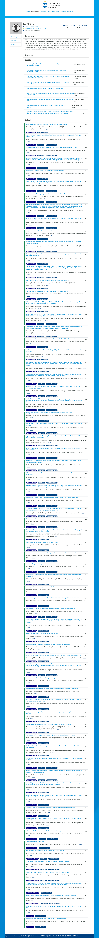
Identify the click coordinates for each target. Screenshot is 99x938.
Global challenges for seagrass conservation (39, 564)
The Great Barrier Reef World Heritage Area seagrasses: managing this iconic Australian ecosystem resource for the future (54, 700)
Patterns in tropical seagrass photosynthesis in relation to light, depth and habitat (50, 807)
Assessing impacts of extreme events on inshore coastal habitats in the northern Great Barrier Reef (48, 77)
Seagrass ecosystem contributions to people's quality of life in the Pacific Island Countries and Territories (54, 449)
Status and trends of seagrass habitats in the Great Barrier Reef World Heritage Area (51, 339)
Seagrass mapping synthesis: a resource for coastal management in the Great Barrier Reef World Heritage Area (54, 219)
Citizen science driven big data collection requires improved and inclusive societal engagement (54, 473)
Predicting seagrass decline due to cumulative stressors (42, 542)
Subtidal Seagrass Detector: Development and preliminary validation (46, 124)
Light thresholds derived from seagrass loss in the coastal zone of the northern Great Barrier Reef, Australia (54, 746)
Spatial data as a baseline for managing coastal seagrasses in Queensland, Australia (51, 895)
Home (28, 12)
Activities (70, 12)
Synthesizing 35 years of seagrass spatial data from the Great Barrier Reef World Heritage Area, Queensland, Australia (54, 461)
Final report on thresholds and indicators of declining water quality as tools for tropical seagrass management (54, 254)
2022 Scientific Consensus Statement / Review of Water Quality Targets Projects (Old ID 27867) (50, 93)
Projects (63, 12)
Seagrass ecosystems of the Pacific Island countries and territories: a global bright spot (52, 497)
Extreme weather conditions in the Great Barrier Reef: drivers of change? (48, 861)
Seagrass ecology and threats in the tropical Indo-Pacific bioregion (46, 918)
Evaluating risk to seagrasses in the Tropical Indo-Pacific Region (45, 850)
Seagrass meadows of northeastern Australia (39, 231)
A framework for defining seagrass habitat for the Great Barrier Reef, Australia (49, 194)
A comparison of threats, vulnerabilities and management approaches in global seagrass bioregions (54, 759)
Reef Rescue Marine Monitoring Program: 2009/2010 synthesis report (46, 291)
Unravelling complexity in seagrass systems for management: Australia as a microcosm (52, 688)
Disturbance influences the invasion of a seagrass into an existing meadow (48, 724)
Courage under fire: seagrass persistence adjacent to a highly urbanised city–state (50, 735)
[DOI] (46, 406)
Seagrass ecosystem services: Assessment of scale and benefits (45, 170)
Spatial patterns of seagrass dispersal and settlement (42, 633)
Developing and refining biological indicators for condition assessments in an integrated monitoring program (54, 242)
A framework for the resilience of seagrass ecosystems (42, 678)
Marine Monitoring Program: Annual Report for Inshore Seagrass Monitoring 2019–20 (51, 147)
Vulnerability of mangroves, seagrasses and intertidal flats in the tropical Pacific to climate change (54, 907)
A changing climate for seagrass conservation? (40, 587)
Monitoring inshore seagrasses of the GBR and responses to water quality (48, 872)
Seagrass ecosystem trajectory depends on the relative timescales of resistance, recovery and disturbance (54, 575)
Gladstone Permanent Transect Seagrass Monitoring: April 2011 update (47, 280)
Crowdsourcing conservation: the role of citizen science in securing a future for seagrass (52, 598)
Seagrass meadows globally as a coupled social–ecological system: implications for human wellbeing (54, 712)
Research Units (45, 12)
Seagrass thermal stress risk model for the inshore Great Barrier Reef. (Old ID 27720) (50, 100)
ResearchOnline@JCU (43, 132)
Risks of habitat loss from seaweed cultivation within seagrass (44, 831)
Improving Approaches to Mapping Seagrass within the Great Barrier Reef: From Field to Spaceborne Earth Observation (54, 436)
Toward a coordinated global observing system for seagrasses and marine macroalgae (52, 553)
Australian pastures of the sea (35, 841)
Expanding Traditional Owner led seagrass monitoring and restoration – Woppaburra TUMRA (48, 64)
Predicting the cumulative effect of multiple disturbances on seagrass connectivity (50, 608)
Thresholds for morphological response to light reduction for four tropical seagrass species (53, 655)
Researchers (35, 12)
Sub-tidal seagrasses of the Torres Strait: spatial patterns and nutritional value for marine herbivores (54, 350)
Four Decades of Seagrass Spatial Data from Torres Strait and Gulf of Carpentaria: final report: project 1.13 (54, 135)
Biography (14, 37)
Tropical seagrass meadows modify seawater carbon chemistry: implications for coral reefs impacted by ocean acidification (54, 771)
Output (13, 45)
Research (13, 41)
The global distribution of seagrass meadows (39, 519)
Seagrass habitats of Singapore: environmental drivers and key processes (48, 644)
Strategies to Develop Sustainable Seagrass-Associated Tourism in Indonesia (49, 413)
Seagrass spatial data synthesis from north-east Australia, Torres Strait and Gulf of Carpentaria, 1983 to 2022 (54, 387)
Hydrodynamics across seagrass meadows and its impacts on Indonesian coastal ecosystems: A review (54, 424)
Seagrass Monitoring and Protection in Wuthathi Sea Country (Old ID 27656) (47, 106)
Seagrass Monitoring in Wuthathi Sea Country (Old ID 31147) (45, 88)
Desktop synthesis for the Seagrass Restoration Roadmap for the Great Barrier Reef (48, 83)
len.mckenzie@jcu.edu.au (32, 27)
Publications (55, 12)
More (47, 129)
